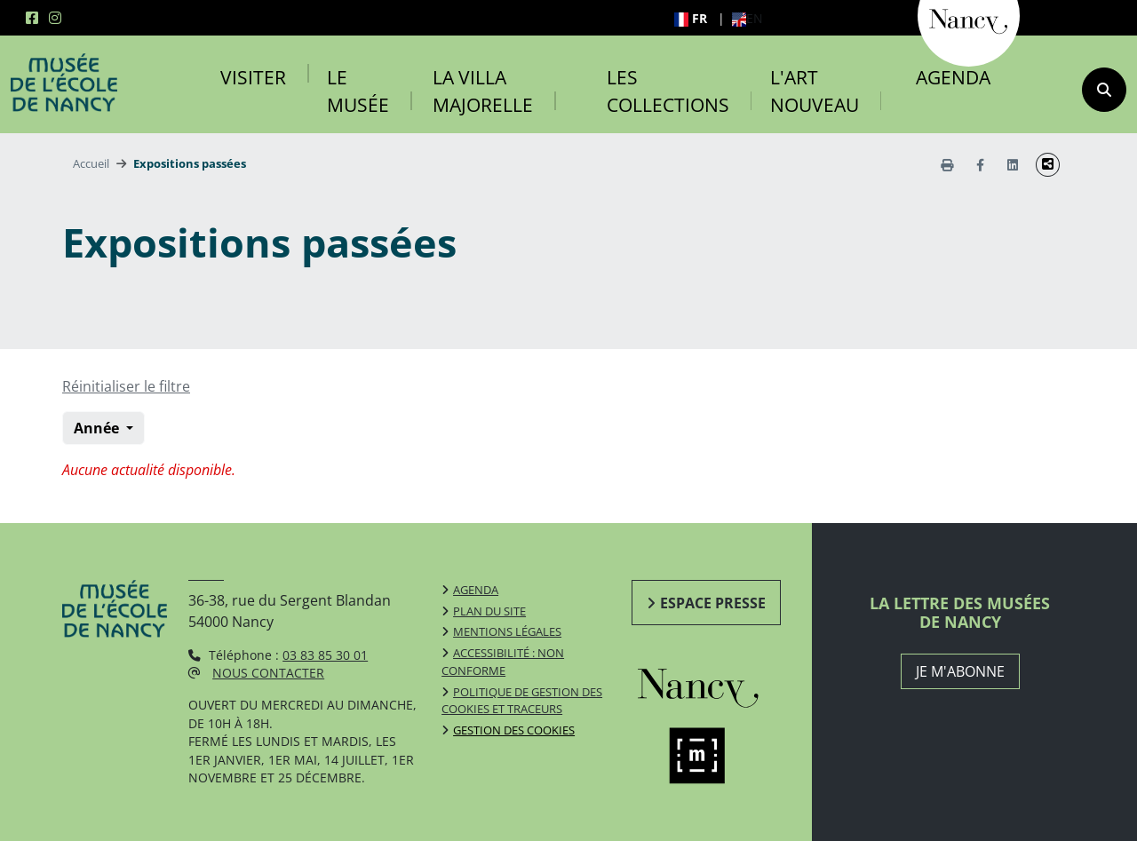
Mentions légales (507, 631)
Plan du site (489, 611)
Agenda (953, 77)
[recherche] (1104, 89)
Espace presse (713, 603)
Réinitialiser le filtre (126, 386)
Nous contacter (268, 672)
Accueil (91, 163)
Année (98, 428)
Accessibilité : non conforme (502, 661)
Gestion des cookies (514, 730)
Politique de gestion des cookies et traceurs (521, 701)
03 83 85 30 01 (325, 655)
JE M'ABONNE (960, 671)
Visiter (253, 77)
